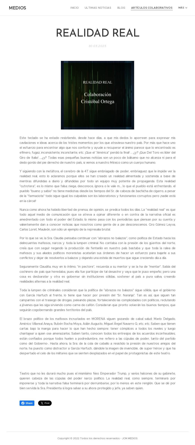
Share (26, 403)
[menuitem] (47, 7)
